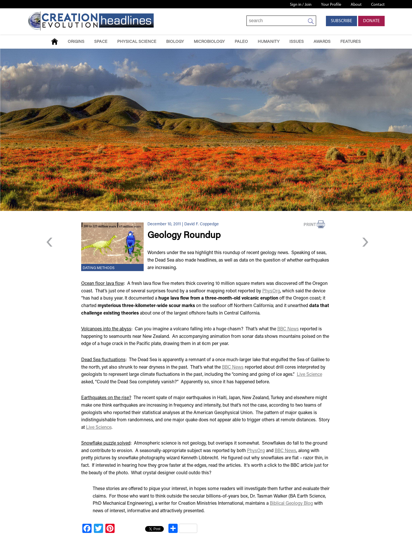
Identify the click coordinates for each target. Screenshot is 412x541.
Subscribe (341, 21)
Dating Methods (99, 268)
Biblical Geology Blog (291, 503)
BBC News (288, 329)
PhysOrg (271, 291)
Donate (371, 21)
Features (350, 42)
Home (54, 41)
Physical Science (136, 42)
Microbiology (209, 42)
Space (100, 42)
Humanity (269, 42)
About (356, 5)
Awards (322, 42)
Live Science (309, 374)
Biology (175, 42)
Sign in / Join (301, 5)
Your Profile (331, 5)
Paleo (241, 42)
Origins (76, 42)
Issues (296, 42)
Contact (378, 5)
